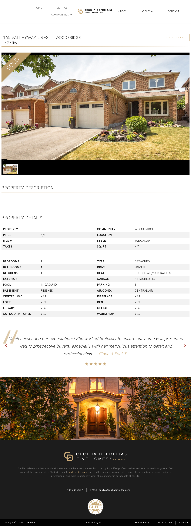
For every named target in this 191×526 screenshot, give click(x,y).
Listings (62, 7)
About (147, 11)
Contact (173, 11)
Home (38, 7)
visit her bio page (78, 472)
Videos (122, 11)
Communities (61, 14)
